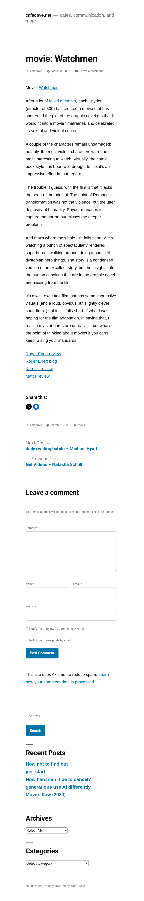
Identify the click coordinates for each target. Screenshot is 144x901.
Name (30, 584)
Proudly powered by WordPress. (65, 885)
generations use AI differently (58, 787)
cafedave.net (38, 15)
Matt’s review (38, 376)
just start (35, 771)
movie (82, 425)
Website (31, 606)
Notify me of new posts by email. (50, 640)
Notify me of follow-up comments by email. (57, 628)
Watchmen (48, 87)
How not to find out (47, 763)
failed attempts (62, 101)
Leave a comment (91, 71)
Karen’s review (39, 368)
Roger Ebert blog (41, 361)
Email (77, 584)
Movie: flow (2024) (46, 794)
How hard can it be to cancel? (58, 779)
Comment (33, 528)
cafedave (36, 71)
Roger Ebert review (43, 354)
